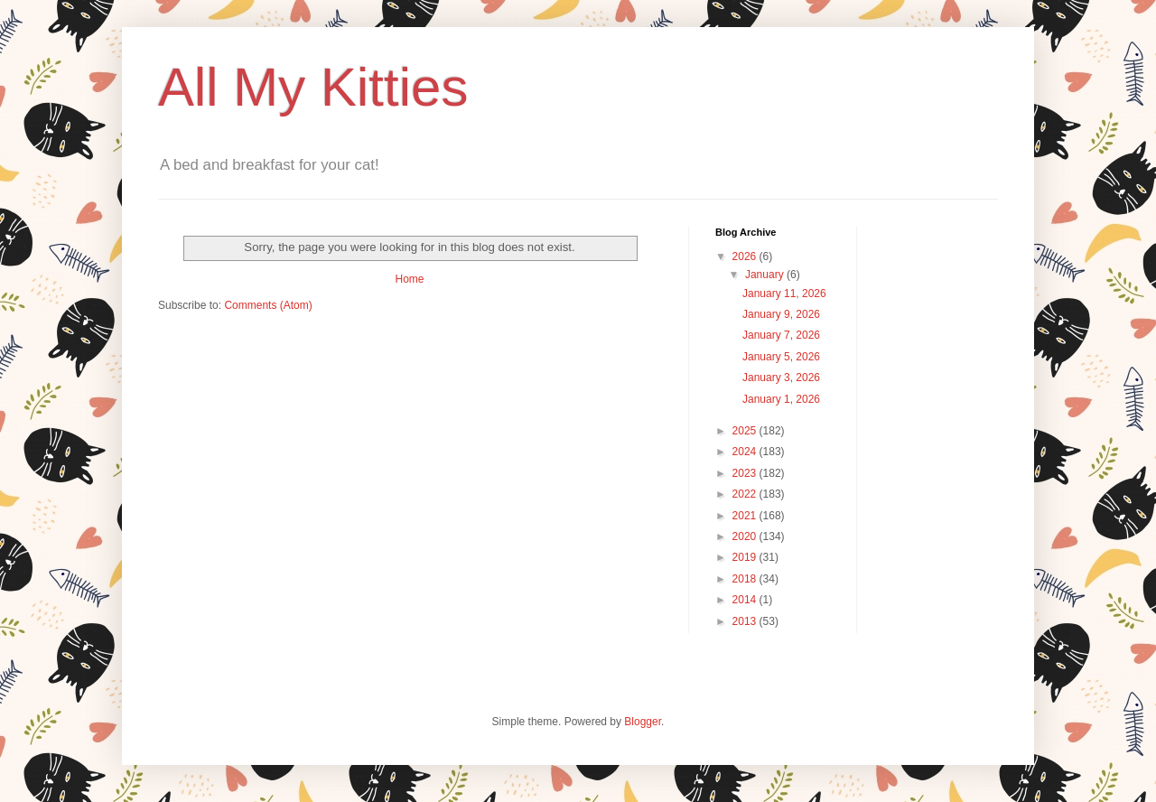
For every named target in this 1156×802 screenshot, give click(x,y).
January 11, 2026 (784, 293)
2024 (746, 451)
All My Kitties (313, 87)
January (766, 274)
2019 (746, 557)
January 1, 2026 (781, 399)
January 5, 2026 (781, 356)
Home (409, 279)
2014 (746, 599)
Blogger (642, 721)
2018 (746, 579)
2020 (746, 536)
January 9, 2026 (781, 314)
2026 (746, 256)
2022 (746, 494)
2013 (746, 621)
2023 (746, 473)
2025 (746, 430)
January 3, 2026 (781, 377)
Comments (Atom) (268, 305)
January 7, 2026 (781, 335)
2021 (746, 515)
